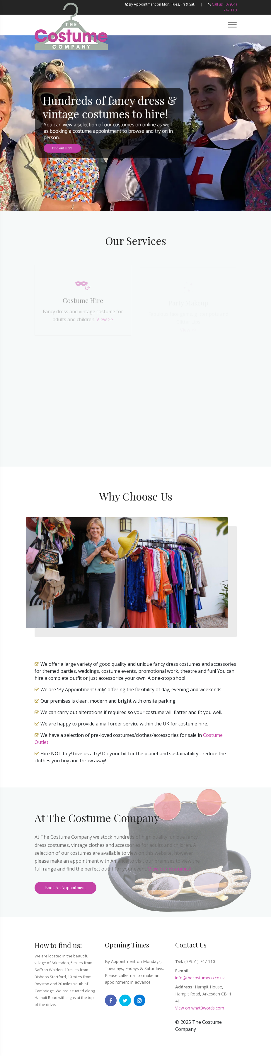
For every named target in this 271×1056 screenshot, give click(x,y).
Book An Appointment (65, 887)
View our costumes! (169, 869)
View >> (104, 321)
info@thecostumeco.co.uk (200, 978)
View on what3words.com (199, 1008)
